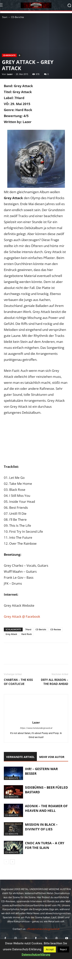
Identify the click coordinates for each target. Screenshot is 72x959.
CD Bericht (41, 629)
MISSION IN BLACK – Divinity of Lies (41, 826)
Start (4, 17)
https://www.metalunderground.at (36, 728)
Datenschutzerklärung (36, 954)
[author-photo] (36, 717)
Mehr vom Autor (51, 757)
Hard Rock (26, 634)
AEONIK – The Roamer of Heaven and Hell (46, 808)
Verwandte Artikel (20, 757)
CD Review (55, 629)
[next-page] (12, 861)
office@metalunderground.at (43, 929)
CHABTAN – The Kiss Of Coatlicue (18, 682)
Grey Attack (11, 634)
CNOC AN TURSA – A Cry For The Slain (44, 845)
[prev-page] (6, 861)
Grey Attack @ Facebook (22, 616)
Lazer (10, 74)
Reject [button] (63, 949)
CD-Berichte (17, 17)
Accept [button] (50, 949)
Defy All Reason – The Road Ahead (54, 682)
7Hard (28, 629)
